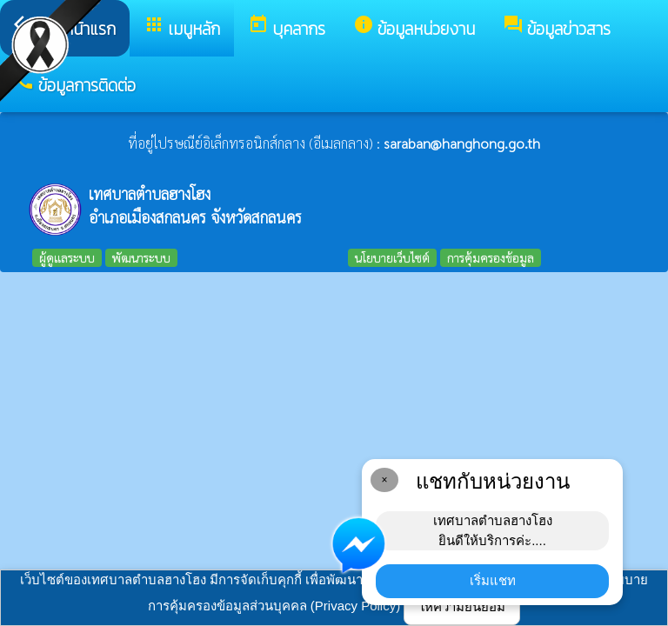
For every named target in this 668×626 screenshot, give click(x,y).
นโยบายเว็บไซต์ (392, 257)
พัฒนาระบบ (141, 257)
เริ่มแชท (493, 580)
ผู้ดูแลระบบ (67, 257)
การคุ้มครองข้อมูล (490, 257)
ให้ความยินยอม (461, 606)
